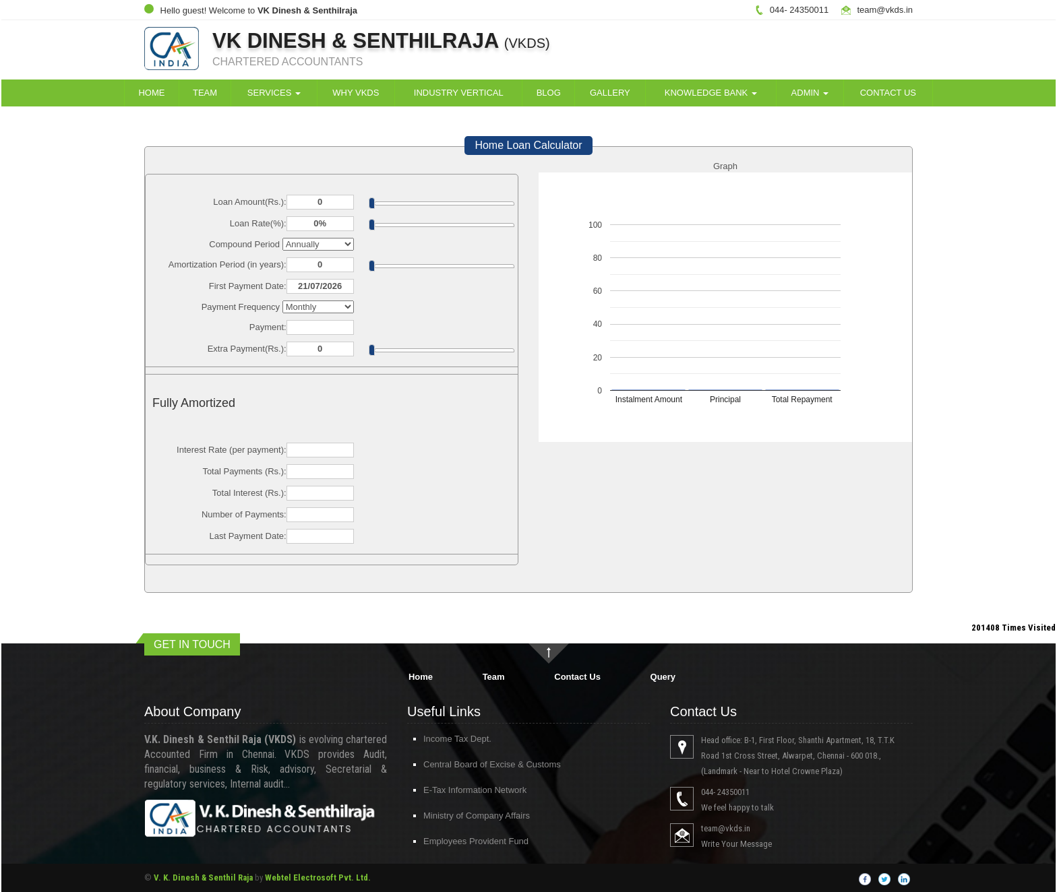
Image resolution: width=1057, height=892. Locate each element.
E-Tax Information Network (462, 790)
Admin (810, 93)
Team (205, 93)
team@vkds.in (885, 10)
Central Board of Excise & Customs (480, 764)
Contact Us (888, 93)
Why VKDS (355, 93)
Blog (549, 93)
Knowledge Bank (711, 93)
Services (274, 93)
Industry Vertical (459, 93)
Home (151, 93)
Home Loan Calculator (528, 145)
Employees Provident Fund (463, 841)
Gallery (610, 93)
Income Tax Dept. (445, 739)
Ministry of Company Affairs (464, 815)
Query (663, 677)
